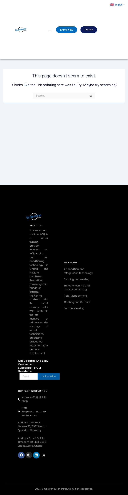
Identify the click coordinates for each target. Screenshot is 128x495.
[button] (50, 29)
